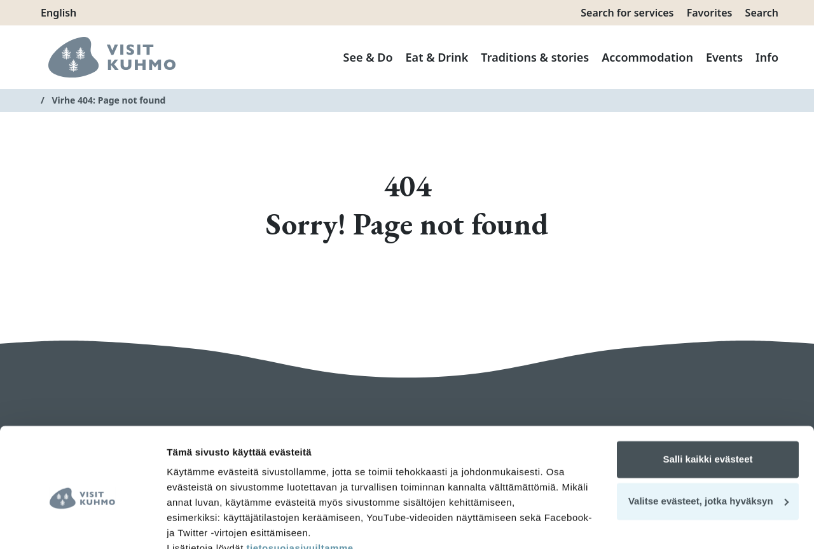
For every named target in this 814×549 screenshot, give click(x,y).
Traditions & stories (535, 57)
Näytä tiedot (194, 523)
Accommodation (647, 57)
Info (766, 57)
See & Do (368, 57)
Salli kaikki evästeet (708, 400)
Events (724, 57)
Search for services (627, 13)
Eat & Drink (437, 57)
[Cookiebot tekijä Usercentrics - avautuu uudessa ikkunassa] (82, 524)
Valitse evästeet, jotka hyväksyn (708, 441)
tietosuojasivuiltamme (299, 489)
